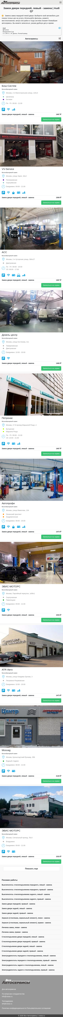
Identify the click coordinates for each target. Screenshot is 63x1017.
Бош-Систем (9, 85)
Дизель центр (9, 334)
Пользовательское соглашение (39, 1008)
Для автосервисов (9, 989)
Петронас (7, 418)
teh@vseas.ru (7, 1004)
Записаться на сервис (51, 119)
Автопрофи (8, 503)
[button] (59, 28)
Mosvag (6, 750)
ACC (4, 252)
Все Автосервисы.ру (14, 2)
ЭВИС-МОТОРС (11, 586)
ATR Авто (7, 669)
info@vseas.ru (7, 996)
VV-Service (8, 169)
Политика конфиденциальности (14, 1008)
